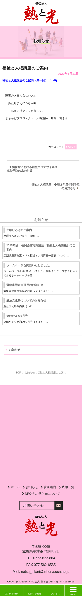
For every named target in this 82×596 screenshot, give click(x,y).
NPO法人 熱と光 (39, 581)
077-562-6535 (45, 565)
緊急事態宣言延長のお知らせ (24, 285)
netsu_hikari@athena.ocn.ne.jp (45, 571)
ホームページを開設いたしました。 (29, 265)
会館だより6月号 (17, 315)
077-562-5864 (44, 558)
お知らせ (14, 349)
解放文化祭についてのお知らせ (26, 300)
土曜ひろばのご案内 (19, 230)
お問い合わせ (34, 593)
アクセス (55, 593)
